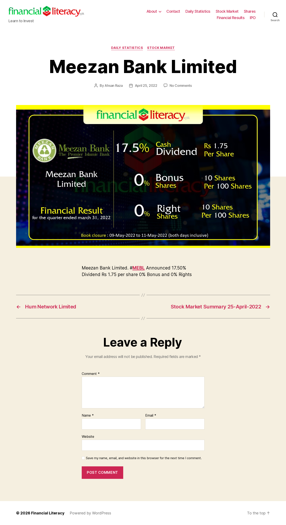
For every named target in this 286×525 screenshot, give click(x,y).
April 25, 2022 (146, 85)
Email (150, 415)
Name (88, 415)
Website (88, 436)
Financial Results (231, 17)
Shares (250, 11)
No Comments (181, 85)
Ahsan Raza (114, 85)
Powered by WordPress (90, 513)
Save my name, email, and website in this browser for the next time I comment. (144, 458)
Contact (173, 11)
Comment (91, 374)
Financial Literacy (48, 513)
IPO (253, 17)
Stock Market (227, 11)
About (151, 11)
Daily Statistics (197, 11)
